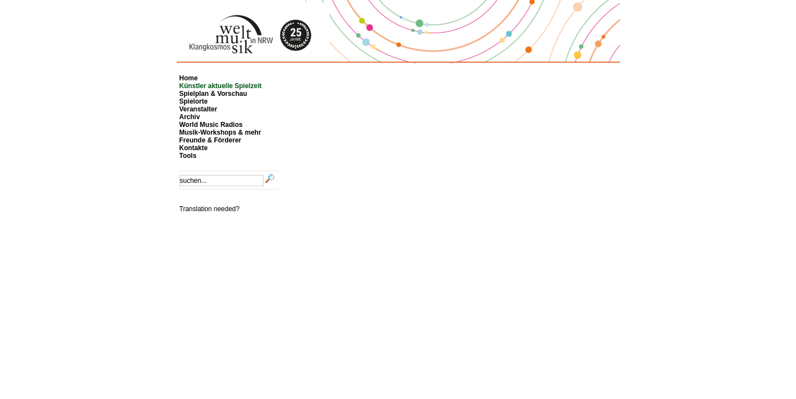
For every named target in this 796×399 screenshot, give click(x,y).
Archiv (189, 117)
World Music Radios (211, 125)
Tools (188, 156)
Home (188, 78)
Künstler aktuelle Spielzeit (220, 86)
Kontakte (193, 148)
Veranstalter (198, 109)
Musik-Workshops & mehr (220, 132)
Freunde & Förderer (210, 140)
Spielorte (193, 101)
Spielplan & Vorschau (213, 94)
